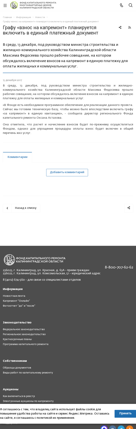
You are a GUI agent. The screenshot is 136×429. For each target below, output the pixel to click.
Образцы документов (17, 368)
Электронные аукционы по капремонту (28, 401)
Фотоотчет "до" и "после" (19, 306)
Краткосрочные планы (17, 339)
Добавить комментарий (67, 172)
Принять (125, 413)
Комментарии (17, 157)
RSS (129, 27)
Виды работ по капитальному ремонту (28, 373)
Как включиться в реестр (19, 396)
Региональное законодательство (24, 334)
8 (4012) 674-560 (14, 280)
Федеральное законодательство (24, 329)
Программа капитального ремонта (26, 344)
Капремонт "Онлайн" (16, 301)
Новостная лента (14, 296)
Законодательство (17, 322)
